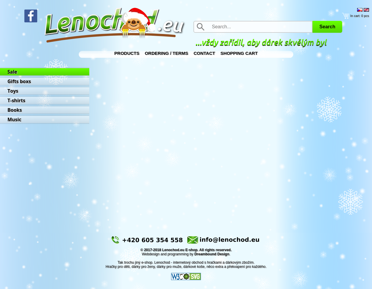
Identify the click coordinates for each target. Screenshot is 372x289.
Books (14, 110)
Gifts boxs (19, 81)
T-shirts (16, 100)
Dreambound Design (211, 254)
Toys (12, 91)
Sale (12, 72)
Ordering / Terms (166, 53)
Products (126, 53)
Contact (204, 53)
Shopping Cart (239, 53)
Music (14, 119)
